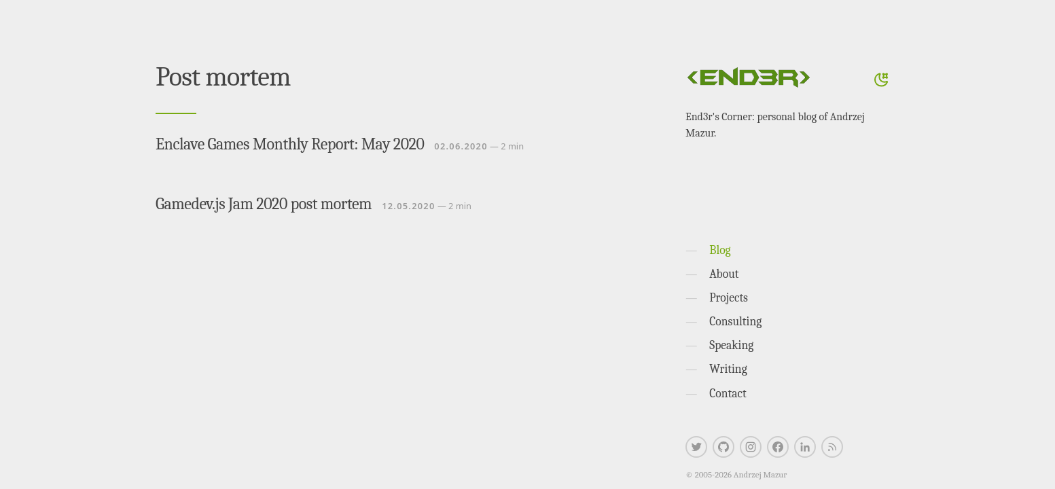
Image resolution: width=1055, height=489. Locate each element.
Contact (728, 393)
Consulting (735, 321)
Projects (728, 297)
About (723, 273)
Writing (728, 369)
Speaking (731, 345)
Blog (719, 250)
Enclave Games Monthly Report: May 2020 (290, 143)
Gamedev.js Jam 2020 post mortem (264, 203)
